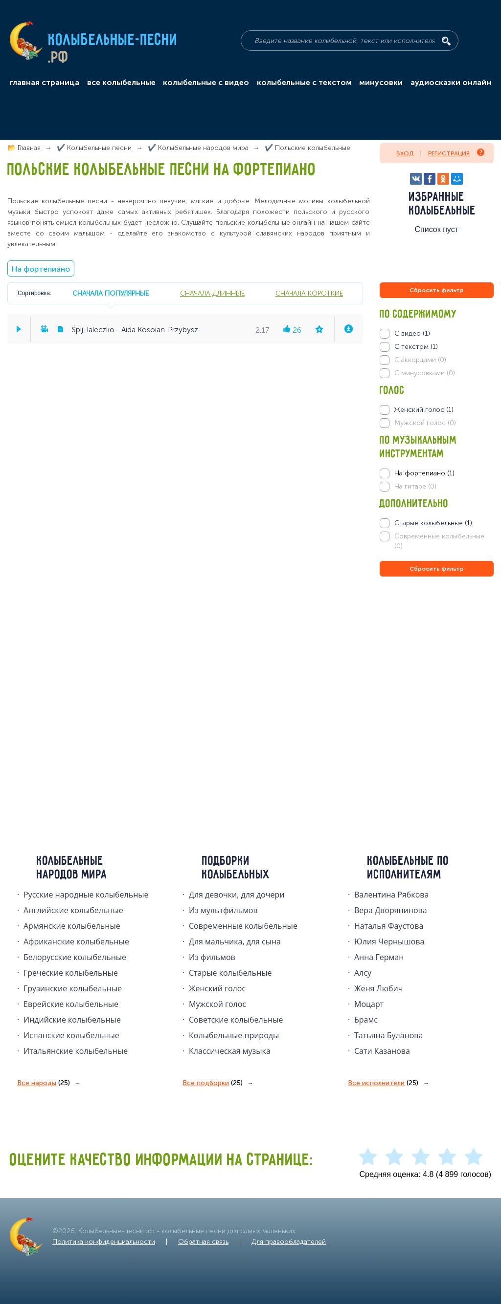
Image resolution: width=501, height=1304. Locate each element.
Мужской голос (217, 1004)
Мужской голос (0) (425, 423)
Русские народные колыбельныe (86, 894)
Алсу (362, 972)
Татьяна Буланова (388, 1035)
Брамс (366, 1019)
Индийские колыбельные (72, 1019)
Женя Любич (378, 988)
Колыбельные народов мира (72, 868)
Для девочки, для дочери (236, 894)
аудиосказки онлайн (450, 82)
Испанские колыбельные (71, 1035)
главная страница (44, 82)
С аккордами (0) (420, 360)
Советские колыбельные (236, 1019)
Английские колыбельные (73, 910)
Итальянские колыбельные (75, 1051)
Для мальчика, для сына (235, 941)
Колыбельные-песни (113, 40)
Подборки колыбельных (236, 868)
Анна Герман (379, 957)
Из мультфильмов (223, 910)
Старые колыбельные (230, 972)
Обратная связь (203, 1242)
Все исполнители (383, 1083)
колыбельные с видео (206, 82)
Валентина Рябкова (391, 894)
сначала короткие (309, 293)
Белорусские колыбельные (74, 957)
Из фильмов (212, 957)
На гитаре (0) (415, 486)
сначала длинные (212, 293)
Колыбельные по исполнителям (408, 868)
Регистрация (456, 153)
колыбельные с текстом (304, 82)
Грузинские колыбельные (72, 988)
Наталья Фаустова (388, 925)
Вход (404, 153)
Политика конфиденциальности (103, 1242)
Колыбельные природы (234, 1035)
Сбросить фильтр (437, 290)
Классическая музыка (230, 1051)
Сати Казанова (382, 1051)
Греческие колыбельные (70, 972)
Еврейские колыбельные (70, 1004)
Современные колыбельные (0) (439, 541)
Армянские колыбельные (71, 925)
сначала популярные (110, 293)
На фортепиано (41, 269)
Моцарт (369, 1004)
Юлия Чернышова (389, 941)
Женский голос (217, 988)
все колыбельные (121, 82)
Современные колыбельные (243, 925)
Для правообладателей (288, 1242)
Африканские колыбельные (76, 941)
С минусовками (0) (424, 373)
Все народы (43, 1083)
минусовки (381, 82)
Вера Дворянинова (390, 910)
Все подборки (212, 1083)
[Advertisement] (438, 684)
